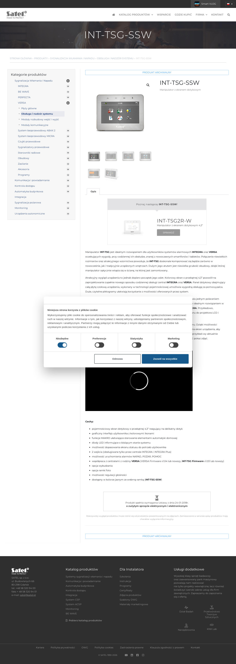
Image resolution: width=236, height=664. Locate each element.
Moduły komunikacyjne (34, 125)
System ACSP (74, 604)
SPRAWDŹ (168, 232)
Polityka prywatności (63, 647)
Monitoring (21, 207)
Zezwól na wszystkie (165, 358)
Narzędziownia (186, 629)
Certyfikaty (126, 590)
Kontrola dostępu (25, 185)
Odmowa (117, 358)
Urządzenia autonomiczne (30, 213)
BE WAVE (23, 91)
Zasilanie (23, 163)
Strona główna (21, 58)
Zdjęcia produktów (130, 595)
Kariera (40, 647)
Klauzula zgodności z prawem (167, 647)
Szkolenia (125, 576)
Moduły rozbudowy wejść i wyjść (40, 119)
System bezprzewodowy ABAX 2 (36, 130)
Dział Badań (186, 611)
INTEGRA (23, 86)
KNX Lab (212, 629)
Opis (93, 191)
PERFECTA (24, 97)
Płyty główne (28, 108)
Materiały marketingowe (134, 604)
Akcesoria (23, 169)
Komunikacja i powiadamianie (32, 180)
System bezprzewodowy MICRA (36, 136)
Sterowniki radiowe (29, 152)
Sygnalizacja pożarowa (28, 202)
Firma (201, 14)
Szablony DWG (128, 599)
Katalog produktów (136, 14)
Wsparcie (164, 14)
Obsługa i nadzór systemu (115, 58)
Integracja (20, 196)
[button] (229, 4)
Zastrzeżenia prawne (131, 647)
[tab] (93, 191)
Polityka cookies (104, 647)
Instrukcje (125, 581)
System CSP (73, 599)
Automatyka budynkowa (29, 191)
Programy (24, 174)
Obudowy (23, 158)
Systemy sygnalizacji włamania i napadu (89, 576)
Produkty (41, 58)
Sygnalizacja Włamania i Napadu (72, 58)
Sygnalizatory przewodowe (33, 147)
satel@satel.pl (28, 595)
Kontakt (217, 14)
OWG (85, 647)
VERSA (22, 102)
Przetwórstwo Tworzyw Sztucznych (212, 614)
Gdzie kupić (183, 14)
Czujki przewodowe (29, 141)
